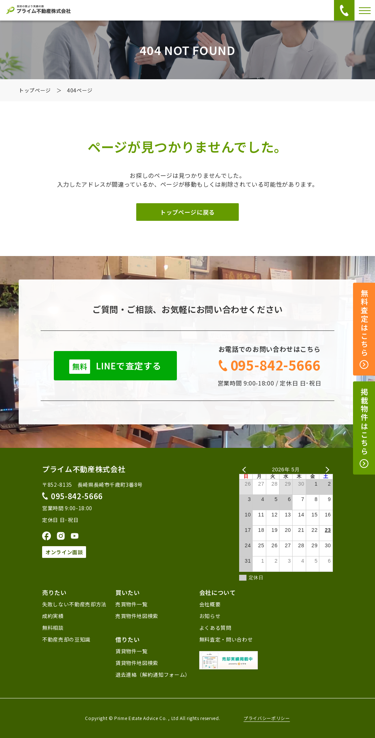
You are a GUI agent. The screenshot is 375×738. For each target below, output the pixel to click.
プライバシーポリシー (267, 718)
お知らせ (210, 616)
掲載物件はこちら (364, 428)
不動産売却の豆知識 (66, 639)
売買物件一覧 (131, 604)
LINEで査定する (115, 366)
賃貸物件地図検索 (136, 662)
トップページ (35, 90)
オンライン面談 (64, 552)
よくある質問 (215, 627)
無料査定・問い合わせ (226, 639)
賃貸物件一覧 (131, 651)
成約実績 (53, 616)
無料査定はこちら (364, 329)
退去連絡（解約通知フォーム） (152, 674)
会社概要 (210, 604)
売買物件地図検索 (136, 616)
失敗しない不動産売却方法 (74, 604)
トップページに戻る (187, 212)
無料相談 (53, 627)
